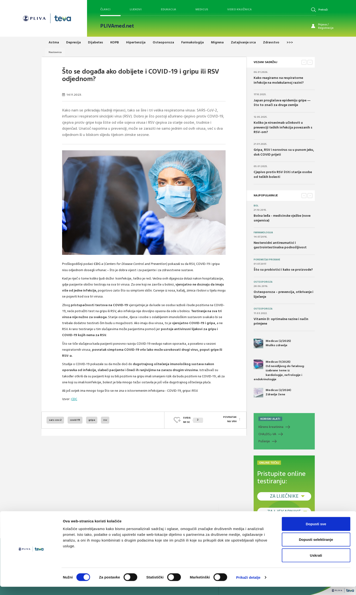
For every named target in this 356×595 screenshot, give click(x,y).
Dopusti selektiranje (316, 548)
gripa (91, 419)
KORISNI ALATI (270, 418)
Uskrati (316, 563)
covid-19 (75, 419)
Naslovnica (55, 52)
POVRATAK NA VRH (230, 420)
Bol (256, 205)
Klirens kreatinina (270, 427)
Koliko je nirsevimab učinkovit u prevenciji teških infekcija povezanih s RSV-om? (283, 127)
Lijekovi (136, 9)
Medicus (201, 9)
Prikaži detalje (248, 585)
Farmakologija (263, 232)
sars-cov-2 (55, 419)
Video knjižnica (239, 9)
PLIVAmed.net (117, 26)
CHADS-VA (267, 434)
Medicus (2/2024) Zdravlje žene (272, 392)
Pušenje (264, 441)
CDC (74, 399)
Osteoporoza (263, 281)
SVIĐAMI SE (193, 420)
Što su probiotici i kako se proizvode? (283, 270)
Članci (105, 9)
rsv (105, 419)
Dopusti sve (316, 532)
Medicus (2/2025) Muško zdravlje (272, 343)
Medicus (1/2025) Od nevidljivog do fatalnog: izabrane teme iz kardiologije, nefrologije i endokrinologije (279, 370)
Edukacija (168, 9)
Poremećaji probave (267, 259)
